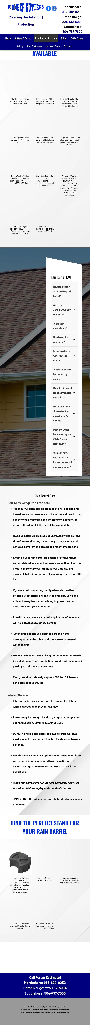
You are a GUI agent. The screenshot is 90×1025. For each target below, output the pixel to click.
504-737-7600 (72, 32)
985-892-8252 (72, 12)
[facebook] (48, 9)
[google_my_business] (54, 9)
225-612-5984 (72, 22)
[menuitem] (9, 38)
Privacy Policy (64, 1012)
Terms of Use (55, 1012)
